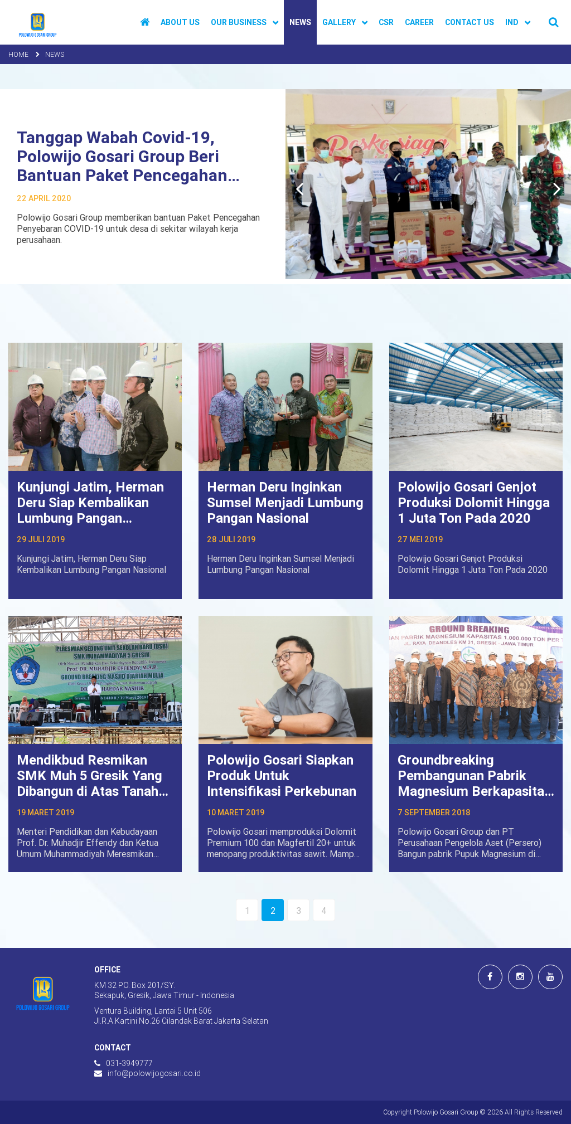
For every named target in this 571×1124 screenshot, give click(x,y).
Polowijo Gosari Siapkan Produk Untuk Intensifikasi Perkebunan (281, 775)
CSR (386, 22)
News (300, 22)
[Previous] (299, 188)
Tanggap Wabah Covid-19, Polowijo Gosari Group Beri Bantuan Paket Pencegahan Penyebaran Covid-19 (122, 166)
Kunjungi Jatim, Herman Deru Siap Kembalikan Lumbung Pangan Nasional (90, 510)
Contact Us (469, 22)
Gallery (339, 22)
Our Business (239, 22)
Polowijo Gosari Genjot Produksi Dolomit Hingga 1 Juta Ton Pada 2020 (474, 502)
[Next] (557, 188)
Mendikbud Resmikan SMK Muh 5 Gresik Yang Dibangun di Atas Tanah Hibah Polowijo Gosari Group (89, 791)
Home (18, 54)
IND (512, 22)
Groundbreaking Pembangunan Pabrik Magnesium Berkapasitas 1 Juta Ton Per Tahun (474, 783)
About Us (180, 22)
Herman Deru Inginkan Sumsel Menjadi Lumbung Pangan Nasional (285, 502)
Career (419, 22)
